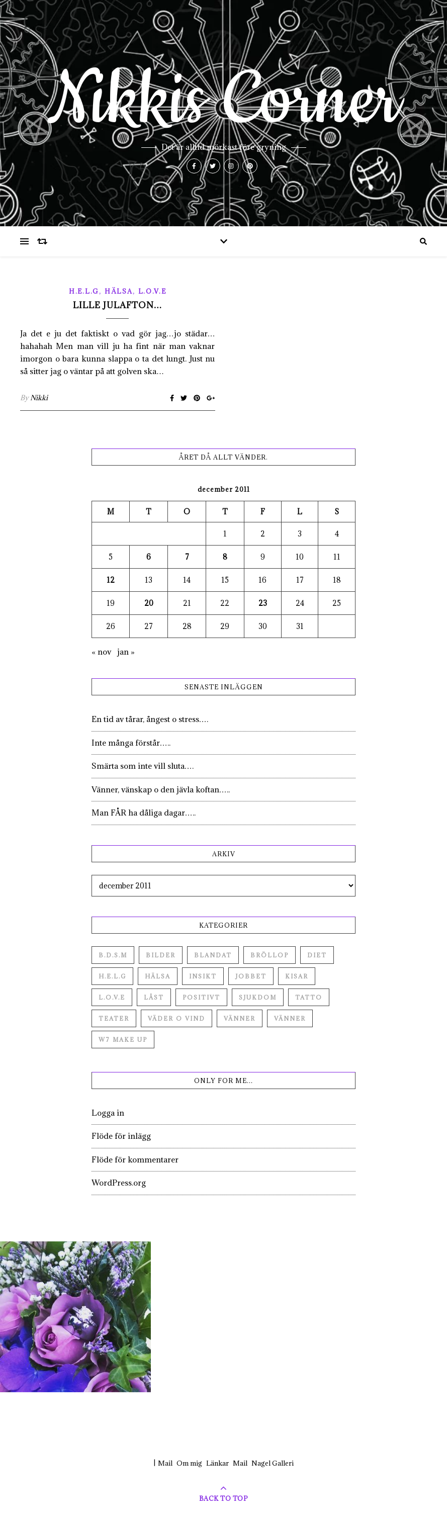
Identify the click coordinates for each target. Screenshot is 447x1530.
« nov (101, 652)
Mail (165, 1463)
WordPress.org (119, 1183)
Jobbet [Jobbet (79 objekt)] (250, 976)
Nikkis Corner (223, 100)
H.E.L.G (84, 291)
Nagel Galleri (272, 1463)
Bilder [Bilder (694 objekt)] (160, 955)
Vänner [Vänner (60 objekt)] (239, 1018)
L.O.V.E (152, 291)
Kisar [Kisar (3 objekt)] (296, 976)
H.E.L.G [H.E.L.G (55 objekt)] (112, 976)
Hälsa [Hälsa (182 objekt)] (157, 976)
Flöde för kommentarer (135, 1159)
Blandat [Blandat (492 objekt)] (213, 955)
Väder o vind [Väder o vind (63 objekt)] (176, 1018)
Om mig (189, 1463)
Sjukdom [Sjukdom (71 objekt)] (258, 997)
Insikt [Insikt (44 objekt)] (203, 976)
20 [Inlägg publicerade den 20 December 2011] (148, 603)
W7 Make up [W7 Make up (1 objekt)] (123, 1039)
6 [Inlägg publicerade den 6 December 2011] (148, 557)
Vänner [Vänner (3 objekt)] (290, 1018)
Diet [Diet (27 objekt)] (317, 955)
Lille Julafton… (117, 305)
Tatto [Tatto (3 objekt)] (308, 997)
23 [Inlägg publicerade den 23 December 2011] (262, 603)
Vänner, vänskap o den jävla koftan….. (161, 789)
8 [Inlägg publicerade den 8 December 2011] (225, 557)
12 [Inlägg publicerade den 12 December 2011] (111, 580)
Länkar (217, 1463)
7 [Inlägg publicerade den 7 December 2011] (187, 557)
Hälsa (119, 291)
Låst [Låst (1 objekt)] (154, 997)
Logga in (108, 1113)
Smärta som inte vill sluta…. (143, 766)
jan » (126, 652)
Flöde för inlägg (121, 1136)
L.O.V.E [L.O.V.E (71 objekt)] (112, 997)
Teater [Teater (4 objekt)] (114, 1018)
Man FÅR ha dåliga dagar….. (144, 812)
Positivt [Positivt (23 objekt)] (201, 997)
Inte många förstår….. (131, 743)
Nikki (39, 397)
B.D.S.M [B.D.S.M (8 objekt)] (113, 955)
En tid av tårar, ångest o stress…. (150, 719)
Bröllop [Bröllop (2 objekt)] (269, 955)
